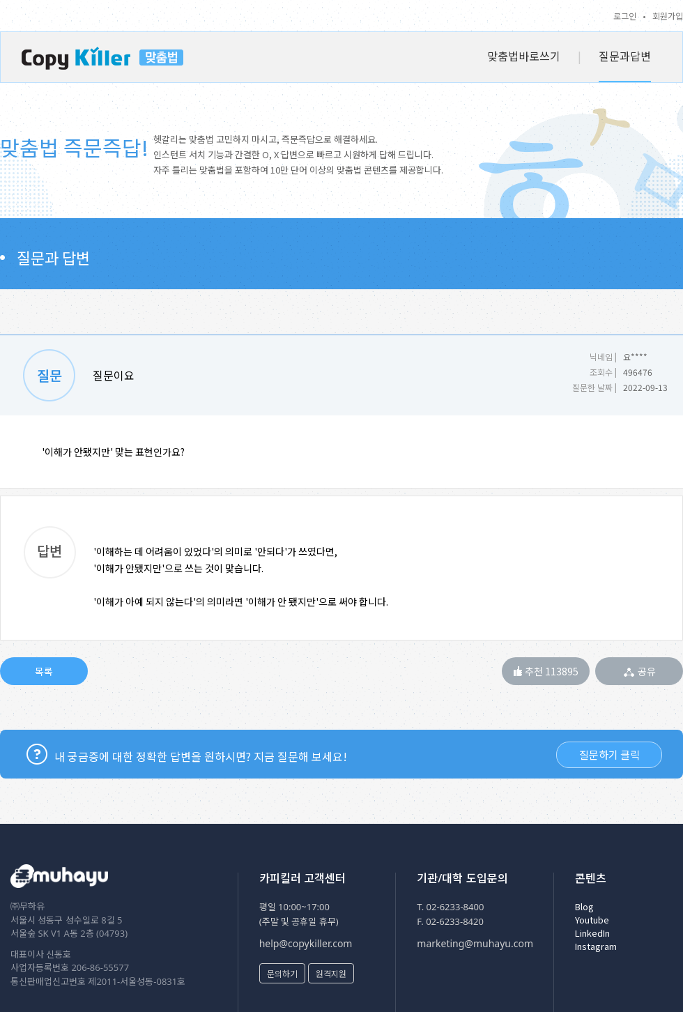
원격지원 (331, 973)
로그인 (624, 16)
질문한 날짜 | (594, 387)
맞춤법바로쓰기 (523, 55)
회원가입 (667, 16)
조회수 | (603, 372)
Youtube (592, 919)
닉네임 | (603, 356)
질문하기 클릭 (609, 754)
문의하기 (282, 973)
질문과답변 (625, 55)
